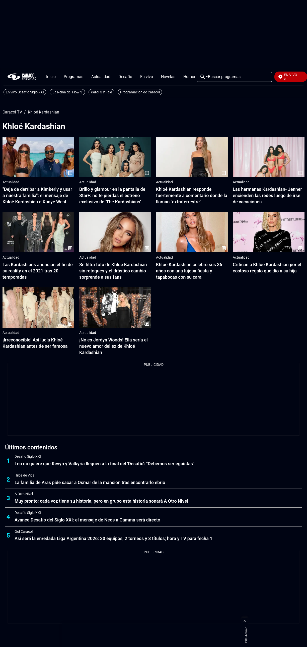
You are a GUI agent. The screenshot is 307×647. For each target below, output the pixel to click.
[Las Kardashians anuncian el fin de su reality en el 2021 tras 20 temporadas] (38, 232)
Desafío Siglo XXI (28, 456)
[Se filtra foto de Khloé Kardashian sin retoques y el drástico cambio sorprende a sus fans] (115, 232)
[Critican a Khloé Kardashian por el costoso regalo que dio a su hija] (268, 232)
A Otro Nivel (24, 494)
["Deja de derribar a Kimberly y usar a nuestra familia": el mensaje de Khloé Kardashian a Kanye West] (38, 157)
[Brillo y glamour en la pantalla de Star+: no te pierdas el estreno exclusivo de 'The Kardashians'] (115, 157)
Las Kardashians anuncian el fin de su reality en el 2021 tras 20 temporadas (38, 271)
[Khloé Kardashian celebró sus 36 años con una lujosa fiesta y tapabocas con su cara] (192, 232)
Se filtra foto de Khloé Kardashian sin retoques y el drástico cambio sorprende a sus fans (113, 271)
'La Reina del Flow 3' (67, 92)
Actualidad (11, 182)
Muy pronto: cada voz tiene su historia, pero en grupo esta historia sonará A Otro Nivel (101, 501)
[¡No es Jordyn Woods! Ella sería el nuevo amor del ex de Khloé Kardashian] (115, 307)
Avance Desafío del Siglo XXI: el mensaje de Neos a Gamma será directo (87, 519)
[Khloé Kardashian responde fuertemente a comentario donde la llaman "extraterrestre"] (192, 157)
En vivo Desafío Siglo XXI (25, 92)
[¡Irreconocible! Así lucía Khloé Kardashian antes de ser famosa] (38, 307)
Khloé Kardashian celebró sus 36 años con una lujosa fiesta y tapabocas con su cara (189, 271)
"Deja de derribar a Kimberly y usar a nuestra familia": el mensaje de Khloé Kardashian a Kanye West (37, 195)
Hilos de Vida (25, 475)
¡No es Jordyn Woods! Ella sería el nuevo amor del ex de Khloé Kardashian (113, 346)
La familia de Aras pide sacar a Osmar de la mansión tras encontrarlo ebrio (90, 482)
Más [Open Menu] (208, 77)
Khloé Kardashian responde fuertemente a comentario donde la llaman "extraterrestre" (191, 195)
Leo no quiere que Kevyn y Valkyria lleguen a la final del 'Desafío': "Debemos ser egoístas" (104, 463)
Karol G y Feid (101, 92)
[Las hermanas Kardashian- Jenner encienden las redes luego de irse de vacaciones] (268, 157)
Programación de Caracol (140, 92)
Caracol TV (12, 112)
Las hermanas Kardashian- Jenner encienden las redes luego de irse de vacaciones (267, 195)
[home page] (22, 77)
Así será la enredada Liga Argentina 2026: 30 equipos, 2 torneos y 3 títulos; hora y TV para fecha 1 (113, 538)
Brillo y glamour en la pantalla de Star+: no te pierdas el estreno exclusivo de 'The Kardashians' (112, 195)
